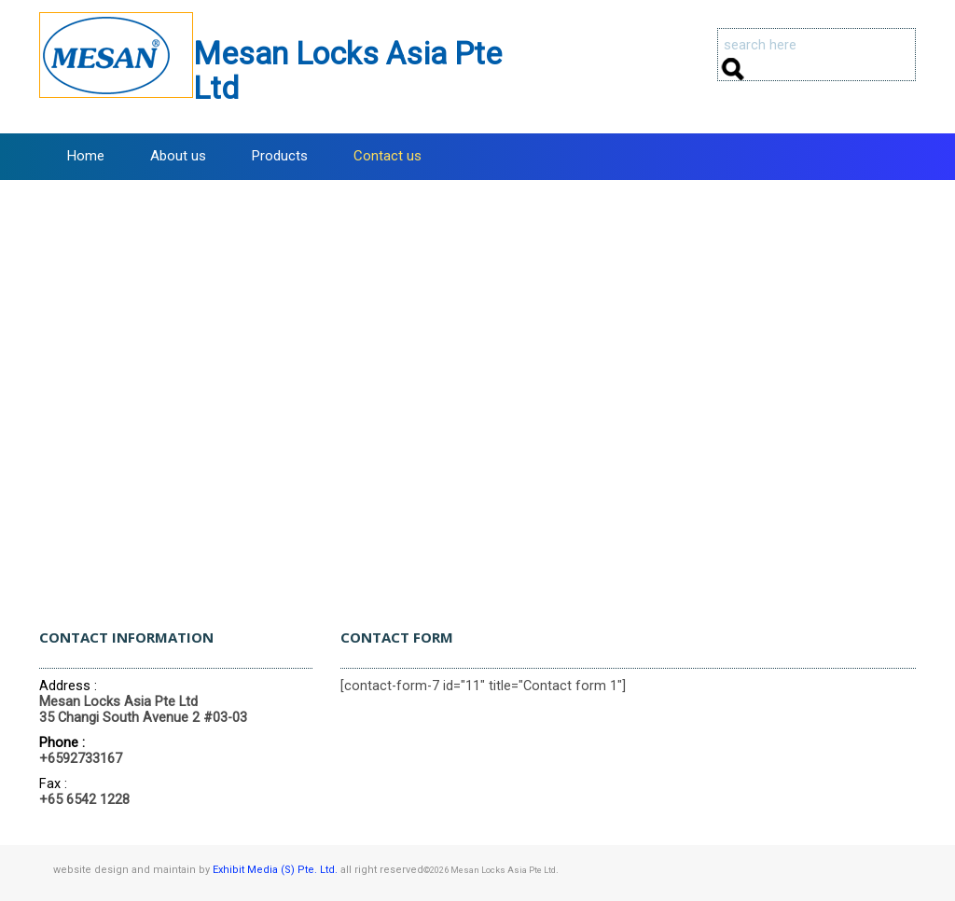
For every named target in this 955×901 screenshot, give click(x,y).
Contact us (387, 155)
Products (280, 155)
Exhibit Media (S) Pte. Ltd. (275, 870)
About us (178, 155)
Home (85, 155)
